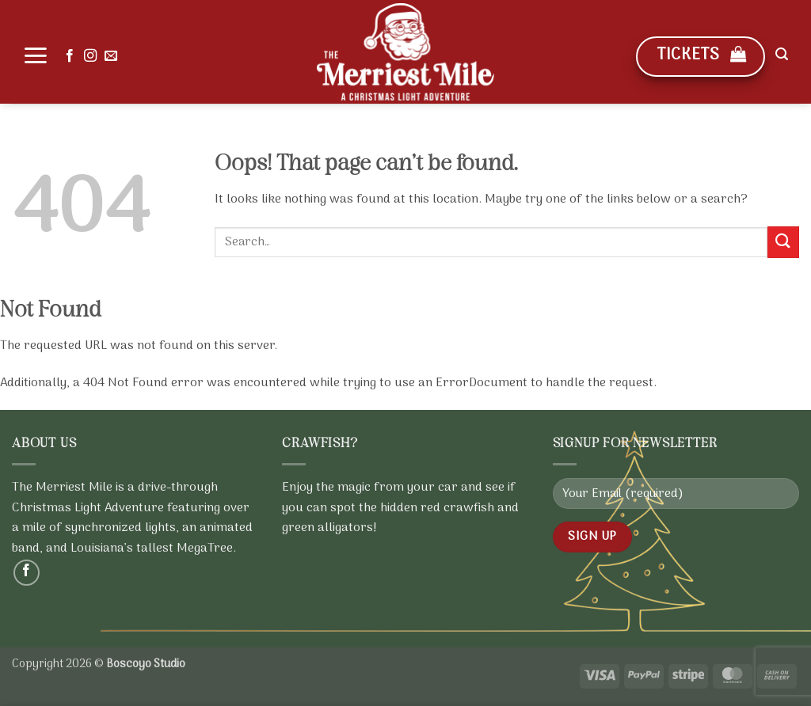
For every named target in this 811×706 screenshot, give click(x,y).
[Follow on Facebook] (69, 56)
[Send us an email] (111, 56)
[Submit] (783, 241)
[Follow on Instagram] (90, 56)
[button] (35, 55)
